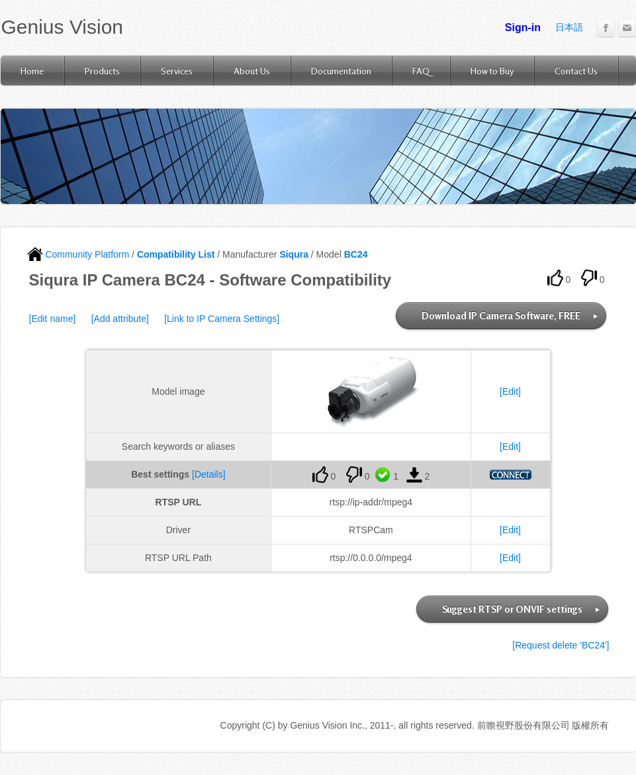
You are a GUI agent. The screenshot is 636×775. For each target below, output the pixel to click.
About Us (252, 70)
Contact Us (576, 70)
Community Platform (78, 254)
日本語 (569, 27)
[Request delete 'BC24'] (560, 645)
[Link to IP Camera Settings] (221, 318)
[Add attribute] (120, 318)
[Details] (209, 474)
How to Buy (492, 70)
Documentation (341, 70)
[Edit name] (52, 318)
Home (32, 70)
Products (102, 70)
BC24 (356, 254)
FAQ (421, 70)
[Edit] (510, 391)
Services (177, 70)
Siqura (293, 254)
